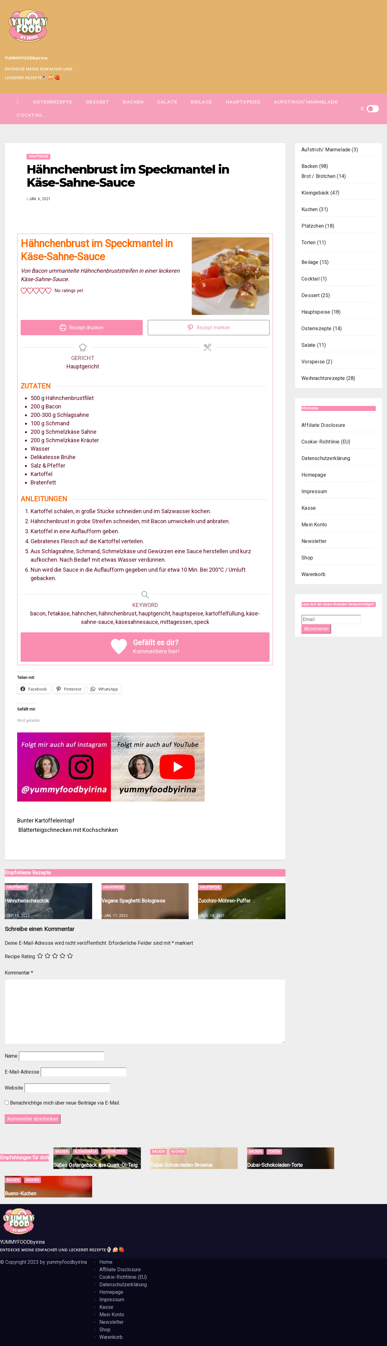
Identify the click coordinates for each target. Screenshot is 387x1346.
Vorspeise (313, 362)
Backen (133, 102)
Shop (307, 558)
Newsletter (313, 541)
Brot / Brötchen (318, 176)
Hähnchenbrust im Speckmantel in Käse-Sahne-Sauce (128, 176)
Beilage (201, 102)
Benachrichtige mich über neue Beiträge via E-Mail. (65, 1103)
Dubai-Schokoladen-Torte (275, 1165)
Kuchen (309, 209)
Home (105, 1262)
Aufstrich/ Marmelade (306, 102)
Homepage (313, 475)
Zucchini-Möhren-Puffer (224, 901)
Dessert (97, 102)
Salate (167, 102)
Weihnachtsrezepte (323, 378)
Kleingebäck (315, 193)
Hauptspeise (243, 102)
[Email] (331, 619)
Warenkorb (313, 574)
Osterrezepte (52, 102)
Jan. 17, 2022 (116, 915)
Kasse (308, 508)
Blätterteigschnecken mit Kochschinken (67, 830)
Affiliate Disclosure (323, 425)
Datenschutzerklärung (325, 458)
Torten (308, 242)
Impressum (314, 491)
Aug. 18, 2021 (213, 915)
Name (11, 1056)
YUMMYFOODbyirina (26, 58)
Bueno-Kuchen (20, 1194)
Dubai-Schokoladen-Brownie (181, 1165)
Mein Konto (314, 525)
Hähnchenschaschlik (27, 901)
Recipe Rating (20, 956)
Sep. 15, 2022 (18, 915)
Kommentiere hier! (156, 651)
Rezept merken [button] (208, 328)
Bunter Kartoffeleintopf (46, 820)
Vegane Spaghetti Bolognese (133, 901)
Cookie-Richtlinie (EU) (325, 442)
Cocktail (30, 115)
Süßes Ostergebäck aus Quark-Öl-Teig (95, 1165)
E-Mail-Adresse (22, 1072)
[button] (362, 109)
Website (14, 1088)
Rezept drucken (81, 328)
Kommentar (19, 973)
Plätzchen (312, 226)
